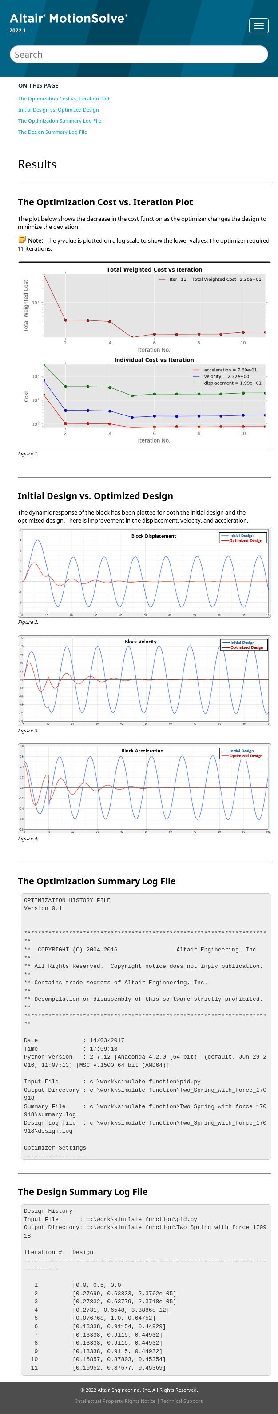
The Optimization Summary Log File (59, 120)
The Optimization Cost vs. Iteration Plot (64, 98)
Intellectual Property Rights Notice (115, 1401)
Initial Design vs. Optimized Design (58, 109)
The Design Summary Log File (52, 131)
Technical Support (182, 1401)
